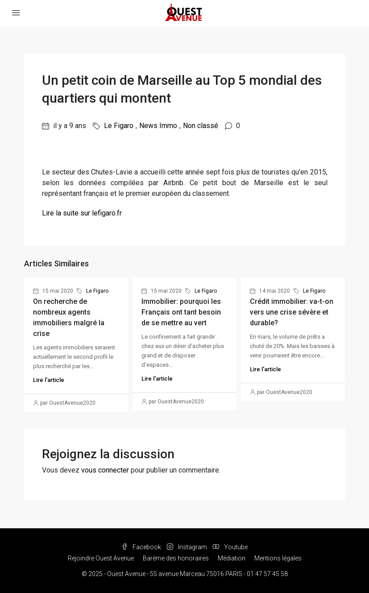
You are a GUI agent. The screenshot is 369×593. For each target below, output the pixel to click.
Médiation (231, 558)
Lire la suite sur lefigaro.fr (82, 213)
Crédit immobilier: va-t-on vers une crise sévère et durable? (291, 312)
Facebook (141, 547)
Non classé (200, 125)
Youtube (230, 547)
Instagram (187, 547)
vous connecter (105, 470)
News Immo (158, 125)
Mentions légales (278, 558)
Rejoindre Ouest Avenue (101, 558)
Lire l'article (48, 380)
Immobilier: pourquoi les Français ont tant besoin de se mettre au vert (181, 312)
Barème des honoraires (176, 558)
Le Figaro (118, 125)
